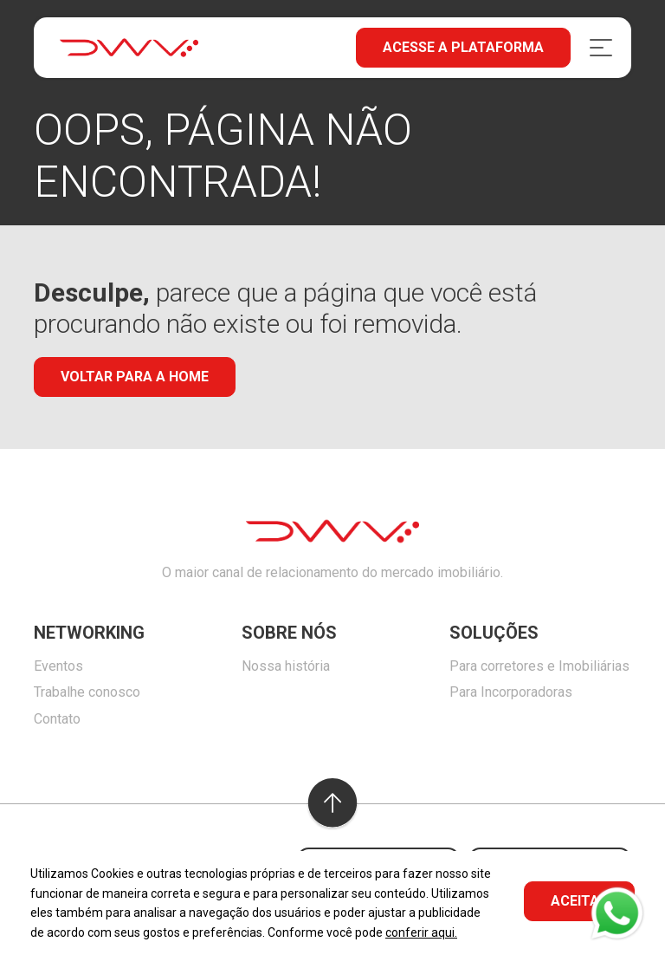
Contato (57, 719)
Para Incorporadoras (510, 692)
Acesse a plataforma (463, 47)
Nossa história (286, 666)
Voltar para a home (135, 376)
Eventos (58, 666)
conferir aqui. (421, 932)
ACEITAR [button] (579, 901)
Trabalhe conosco (87, 692)
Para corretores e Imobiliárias (539, 666)
